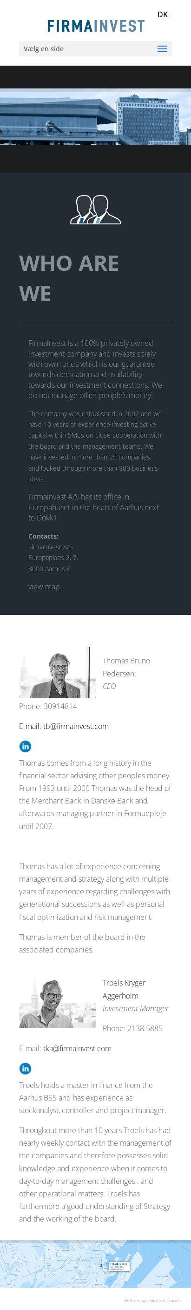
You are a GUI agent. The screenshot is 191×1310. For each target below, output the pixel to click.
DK (163, 14)
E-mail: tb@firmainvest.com (64, 726)
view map (44, 586)
